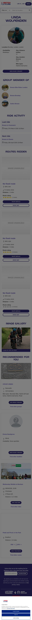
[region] (16, 608)
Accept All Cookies (16, 611)
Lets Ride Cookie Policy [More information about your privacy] (11, 608)
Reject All (16, 614)
